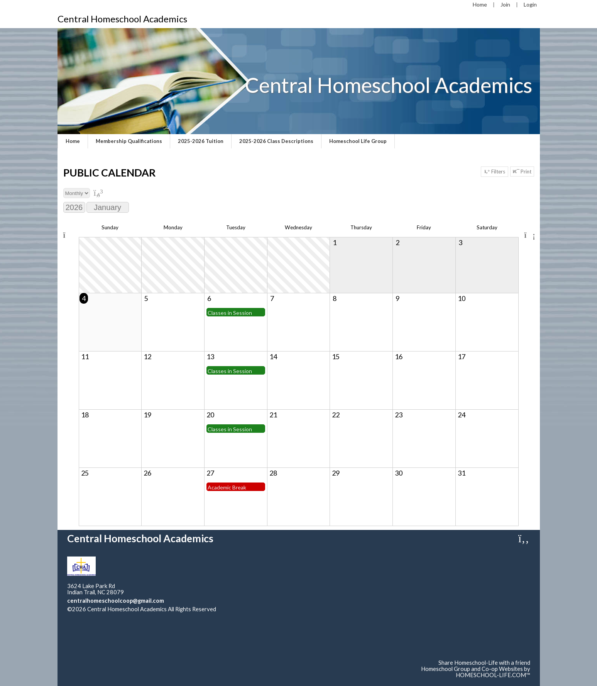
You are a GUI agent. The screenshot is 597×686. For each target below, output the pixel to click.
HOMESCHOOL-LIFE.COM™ (493, 675)
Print (522, 171)
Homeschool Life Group (358, 141)
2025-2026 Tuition (200, 141)
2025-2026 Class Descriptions (276, 141)
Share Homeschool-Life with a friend (484, 662)
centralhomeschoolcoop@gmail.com (115, 600)
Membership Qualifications (129, 141)
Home (73, 141)
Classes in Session (230, 312)
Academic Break (227, 487)
